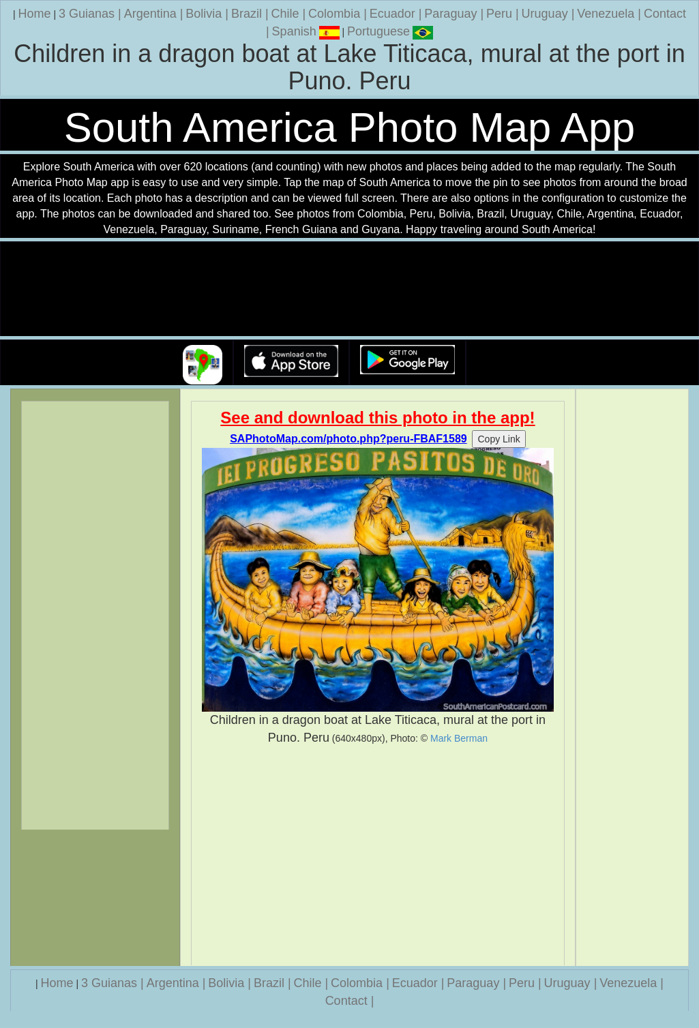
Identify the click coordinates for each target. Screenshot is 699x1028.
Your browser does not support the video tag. (350, 289)
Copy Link (498, 439)
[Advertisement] (378, 855)
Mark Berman (459, 738)
